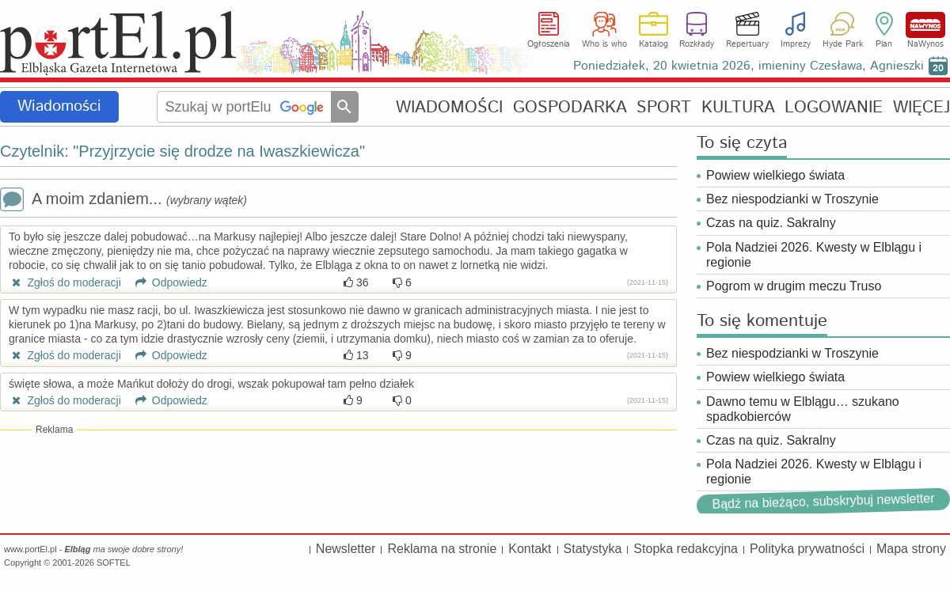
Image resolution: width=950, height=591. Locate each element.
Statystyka (593, 548)
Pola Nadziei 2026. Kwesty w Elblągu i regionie (814, 255)
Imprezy (796, 44)
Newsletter (346, 548)
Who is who (604, 44)
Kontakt (529, 548)
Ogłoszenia (548, 44)
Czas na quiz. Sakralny (771, 222)
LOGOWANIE (834, 107)
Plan (884, 44)
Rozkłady (696, 44)
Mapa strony (911, 548)
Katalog (653, 44)
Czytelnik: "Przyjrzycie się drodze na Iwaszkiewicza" (182, 151)
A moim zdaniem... (123, 200)
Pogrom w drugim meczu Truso (793, 286)
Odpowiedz (165, 282)
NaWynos (925, 25)
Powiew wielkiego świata (775, 175)
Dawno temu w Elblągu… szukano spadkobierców (802, 409)
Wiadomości (59, 106)
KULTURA (738, 107)
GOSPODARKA (570, 107)
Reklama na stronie (441, 548)
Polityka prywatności (807, 548)
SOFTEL (114, 562)
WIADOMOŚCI (449, 107)
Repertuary (747, 44)
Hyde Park (843, 44)
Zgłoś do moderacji (65, 282)
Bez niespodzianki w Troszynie (792, 199)
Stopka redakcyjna (685, 548)
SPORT (663, 107)
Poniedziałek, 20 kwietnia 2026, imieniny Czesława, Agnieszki (748, 66)
